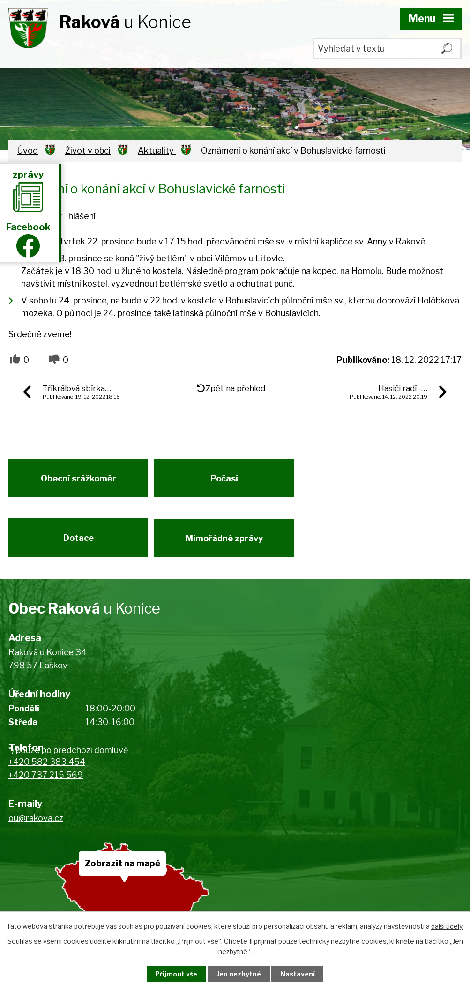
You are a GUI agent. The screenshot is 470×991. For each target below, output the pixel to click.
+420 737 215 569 (45, 782)
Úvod (27, 150)
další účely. (447, 926)
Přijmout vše (174, 974)
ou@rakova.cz (35, 824)
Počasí (226, 481)
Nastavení (299, 974)
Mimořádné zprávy (226, 543)
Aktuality (157, 150)
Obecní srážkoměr (78, 481)
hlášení (82, 216)
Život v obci (88, 150)
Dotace (78, 543)
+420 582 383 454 (46, 768)
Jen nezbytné (238, 974)
